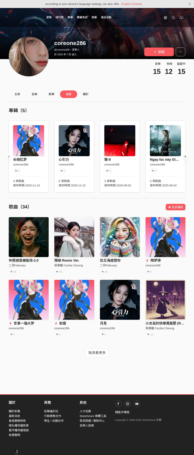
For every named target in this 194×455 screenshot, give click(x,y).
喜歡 (68, 94)
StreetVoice (24, 17)
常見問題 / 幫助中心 (92, 420)
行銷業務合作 (52, 416)
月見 (103, 323)
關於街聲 (14, 411)
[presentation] (9, 156)
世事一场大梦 (21, 323)
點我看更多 (97, 353)
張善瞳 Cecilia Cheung (68, 265)
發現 (49, 17)
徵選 (94, 17)
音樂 (34, 94)
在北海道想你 (110, 260)
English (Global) (131, 4)
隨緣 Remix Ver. (66, 260)
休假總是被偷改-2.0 (24, 260)
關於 (86, 94)
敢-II (107, 159)
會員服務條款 (17, 420)
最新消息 (14, 416)
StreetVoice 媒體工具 (93, 416)
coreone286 (20, 164)
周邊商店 (83, 17)
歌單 (70, 17)
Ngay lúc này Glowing (167, 159)
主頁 (17, 94)
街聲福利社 (51, 411)
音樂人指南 (87, 425)
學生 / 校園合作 (54, 420)
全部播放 (175, 207)
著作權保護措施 (19, 430)
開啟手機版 (122, 412)
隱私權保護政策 (19, 425)
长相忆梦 (20, 159)
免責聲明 (14, 435)
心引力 (64, 159)
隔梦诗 (153, 260)
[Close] (189, 4)
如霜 (60, 323)
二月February (17, 265)
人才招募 (85, 411)
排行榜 (60, 17)
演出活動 (106, 17)
